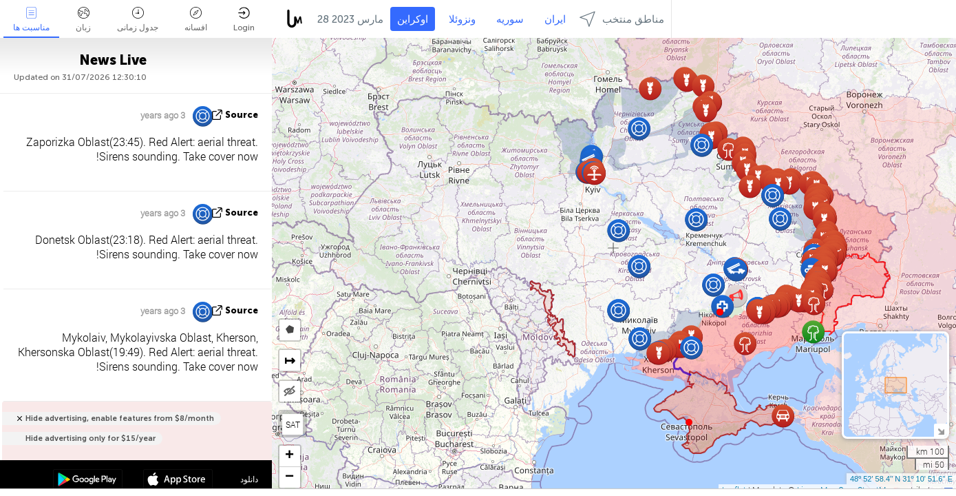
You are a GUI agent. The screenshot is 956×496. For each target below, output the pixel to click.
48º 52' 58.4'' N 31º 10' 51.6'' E (901, 479)
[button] (719, 312)
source (241, 115)
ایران (555, 19)
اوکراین (412, 19)
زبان (83, 19)
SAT (293, 424)
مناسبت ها (31, 19)
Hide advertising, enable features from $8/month (119, 418)
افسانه (195, 19)
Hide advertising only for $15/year (90, 438)
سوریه (510, 19)
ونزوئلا (462, 19)
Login (244, 19)
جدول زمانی (137, 19)
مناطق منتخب (622, 19)
